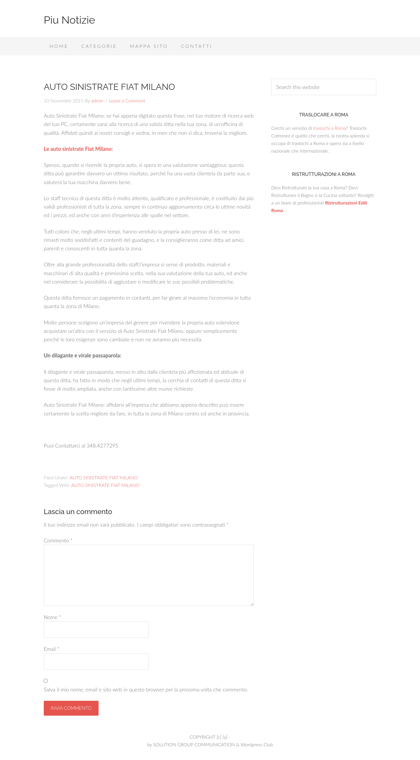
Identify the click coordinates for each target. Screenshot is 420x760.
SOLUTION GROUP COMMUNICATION (194, 744)
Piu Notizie (69, 20)
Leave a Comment (127, 100)
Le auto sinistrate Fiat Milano (77, 149)
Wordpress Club (257, 744)
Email (52, 649)
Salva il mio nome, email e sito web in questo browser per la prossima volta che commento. (146, 689)
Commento (58, 540)
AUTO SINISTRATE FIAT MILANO (103, 477)
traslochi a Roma (329, 128)
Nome (52, 617)
